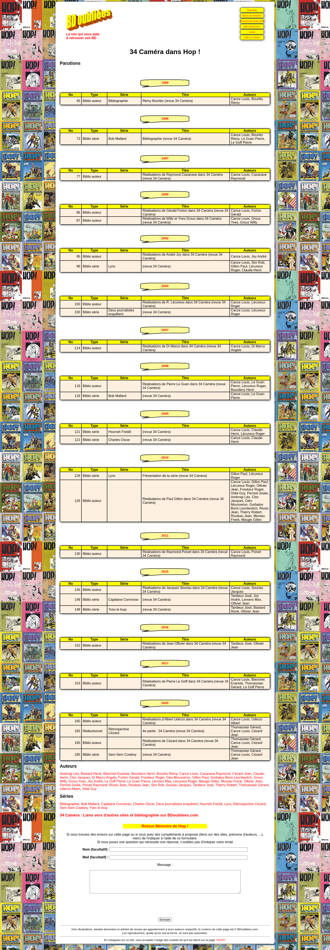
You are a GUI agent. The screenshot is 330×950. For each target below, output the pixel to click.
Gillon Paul (200, 777)
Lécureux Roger (185, 781)
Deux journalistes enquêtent (177, 804)
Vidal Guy (89, 789)
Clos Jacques (80, 777)
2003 (164, 286)
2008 (164, 366)
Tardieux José (203, 785)
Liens (252, 31)
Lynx (227, 804)
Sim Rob (157, 785)
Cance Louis (188, 773)
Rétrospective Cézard (249, 804)
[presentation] (165, 910)
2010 (164, 457)
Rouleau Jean (138, 785)
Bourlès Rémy (167, 773)
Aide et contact (252, 37)
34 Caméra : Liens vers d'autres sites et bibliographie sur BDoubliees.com (129, 815)
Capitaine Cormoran (116, 804)
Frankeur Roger (152, 777)
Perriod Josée (70, 785)
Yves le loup (98, 808)
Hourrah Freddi (211, 804)
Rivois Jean (118, 785)
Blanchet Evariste (116, 773)
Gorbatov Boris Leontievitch (231, 777)
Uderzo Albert (70, 789)
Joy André (95, 781)
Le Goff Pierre (115, 781)
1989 (164, 82)
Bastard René (91, 773)
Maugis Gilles (209, 781)
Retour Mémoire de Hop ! (165, 826)
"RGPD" (221, 944)
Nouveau (252, 10)
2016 (164, 627)
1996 (164, 118)
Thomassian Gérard (253, 785)
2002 (164, 238)
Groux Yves (77, 781)
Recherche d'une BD (252, 20)
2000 (164, 194)
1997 (164, 158)
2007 (164, 330)
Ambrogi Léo (69, 773)
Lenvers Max (161, 781)
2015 (164, 571)
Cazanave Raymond (215, 773)
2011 (164, 535)
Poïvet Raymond (94, 785)
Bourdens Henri (143, 773)
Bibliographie (69, 804)
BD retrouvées (252, 26)
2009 (164, 413)
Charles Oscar (143, 804)
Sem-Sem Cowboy (74, 808)
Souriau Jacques (178, 785)
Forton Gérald (128, 777)
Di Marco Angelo (104, 777)
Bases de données (252, 15)
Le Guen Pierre (138, 781)
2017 (164, 663)
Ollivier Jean (253, 781)
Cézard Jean (241, 773)
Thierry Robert (226, 785)
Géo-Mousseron (178, 777)
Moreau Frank (231, 781)
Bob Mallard (90, 804)
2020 (164, 703)
